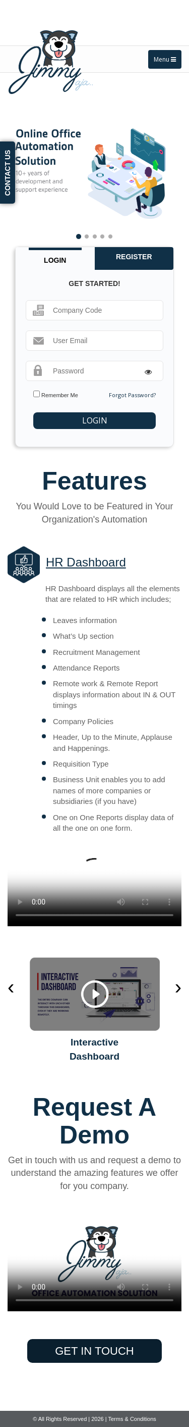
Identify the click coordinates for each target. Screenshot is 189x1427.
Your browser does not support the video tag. (94, 882)
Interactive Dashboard (94, 1049)
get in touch (94, 1351)
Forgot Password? (132, 395)
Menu (165, 59)
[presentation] (11, 987)
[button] (27, 173)
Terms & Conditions (132, 1419)
